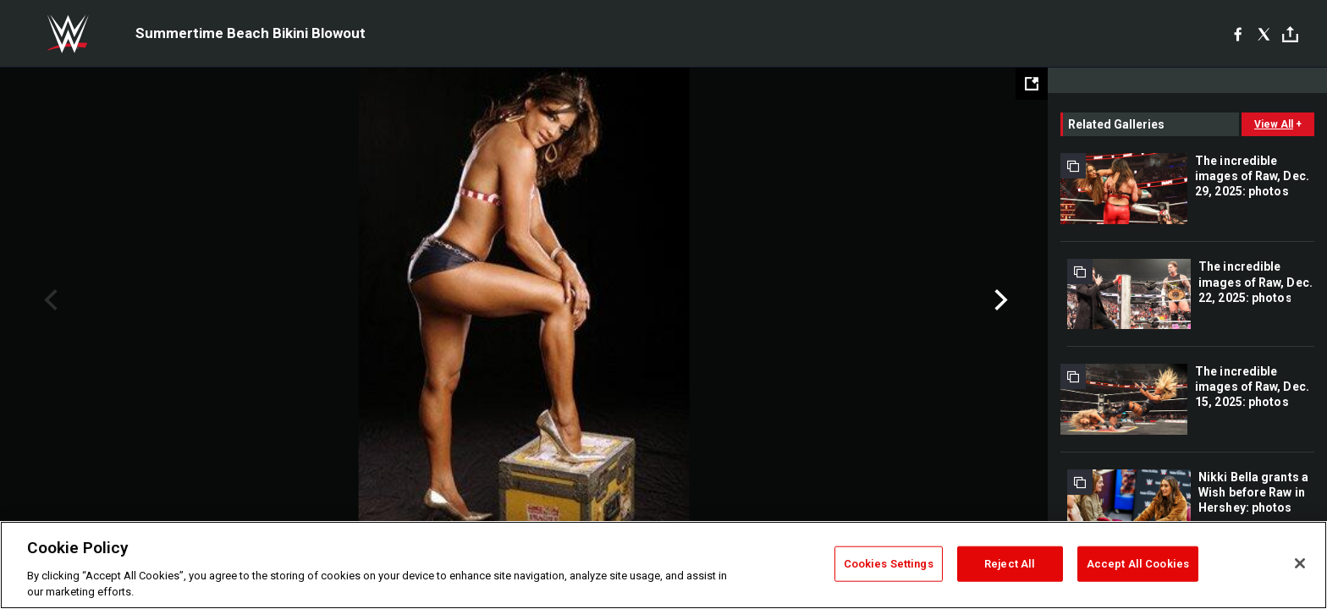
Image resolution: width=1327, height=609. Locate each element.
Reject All (1009, 563)
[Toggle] (1290, 34)
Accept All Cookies (1138, 563)
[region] (663, 565)
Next (999, 300)
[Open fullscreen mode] (1032, 84)
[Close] (1300, 563)
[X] (1264, 33)
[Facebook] (1238, 33)
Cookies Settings (888, 563)
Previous (48, 300)
